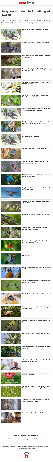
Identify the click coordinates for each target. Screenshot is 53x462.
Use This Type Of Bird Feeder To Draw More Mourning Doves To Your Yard (34, 136)
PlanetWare (31, 448)
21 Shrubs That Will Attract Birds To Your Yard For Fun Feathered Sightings (36, 162)
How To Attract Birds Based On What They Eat (35, 214)
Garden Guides (32, 446)
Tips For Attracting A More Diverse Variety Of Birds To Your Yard (36, 347)
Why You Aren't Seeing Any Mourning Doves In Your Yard (35, 43)
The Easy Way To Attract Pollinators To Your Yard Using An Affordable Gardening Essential (36, 387)
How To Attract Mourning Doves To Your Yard (35, 29)
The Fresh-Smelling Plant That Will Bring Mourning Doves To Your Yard (36, 69)
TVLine (19, 446)
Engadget (6, 446)
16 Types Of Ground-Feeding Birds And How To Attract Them (35, 202)
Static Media (16, 439)
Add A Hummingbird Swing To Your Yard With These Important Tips (35, 374)
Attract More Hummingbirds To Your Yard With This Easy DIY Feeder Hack (36, 281)
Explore (24, 446)
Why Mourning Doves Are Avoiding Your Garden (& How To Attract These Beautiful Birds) (36, 122)
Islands (46, 446)
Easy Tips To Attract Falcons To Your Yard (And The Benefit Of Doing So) (36, 188)
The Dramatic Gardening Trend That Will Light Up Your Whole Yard (36, 308)
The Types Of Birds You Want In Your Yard (34, 148)
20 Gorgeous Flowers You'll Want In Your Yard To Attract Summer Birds (36, 175)
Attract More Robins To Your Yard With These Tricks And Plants (36, 268)
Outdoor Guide (22, 448)
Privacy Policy (33, 436)
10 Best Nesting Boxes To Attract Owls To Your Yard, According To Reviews (35, 400)
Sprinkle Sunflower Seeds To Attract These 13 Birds (36, 294)
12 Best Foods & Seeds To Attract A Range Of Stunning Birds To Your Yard (35, 228)
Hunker (40, 446)
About (16, 436)
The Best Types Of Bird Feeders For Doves (34, 413)
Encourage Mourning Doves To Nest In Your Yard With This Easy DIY (36, 56)
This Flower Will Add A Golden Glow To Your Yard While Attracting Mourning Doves (36, 109)
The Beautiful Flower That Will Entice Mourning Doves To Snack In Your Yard (35, 96)
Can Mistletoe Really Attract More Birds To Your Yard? (36, 334)
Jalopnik (12, 446)
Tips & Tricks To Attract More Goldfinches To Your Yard (36, 321)
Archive (23, 436)
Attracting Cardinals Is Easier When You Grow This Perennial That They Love (36, 360)
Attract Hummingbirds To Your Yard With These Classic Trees (35, 255)
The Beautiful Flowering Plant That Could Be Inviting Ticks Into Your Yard (35, 241)
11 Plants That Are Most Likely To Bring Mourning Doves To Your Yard (36, 83)
